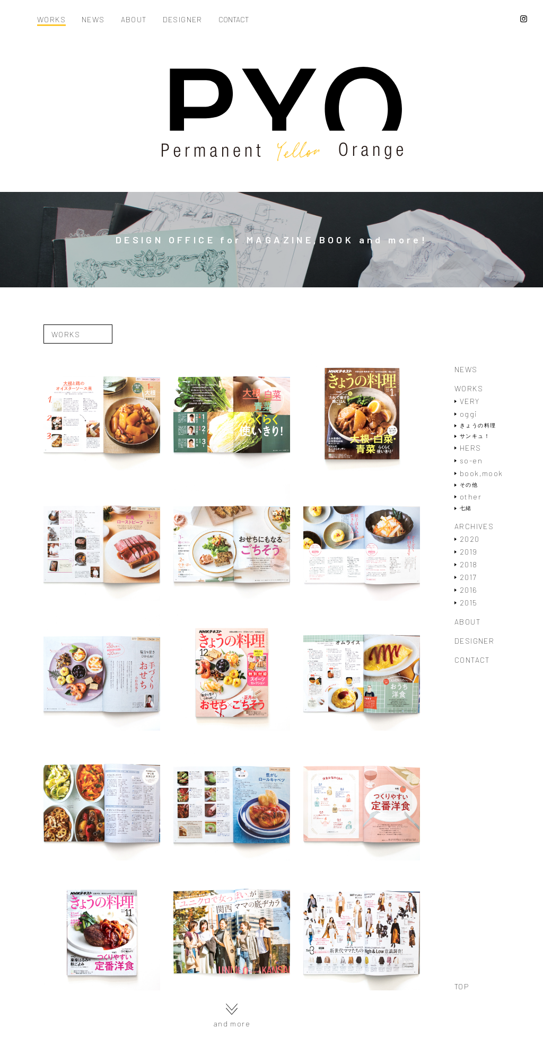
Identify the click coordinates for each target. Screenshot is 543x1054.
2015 (469, 602)
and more (231, 1015)
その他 (469, 485)
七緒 (466, 508)
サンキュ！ (475, 436)
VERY (470, 401)
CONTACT (233, 20)
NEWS (93, 20)
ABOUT (134, 20)
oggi (468, 413)
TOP (461, 986)
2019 (469, 551)
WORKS (51, 20)
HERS (470, 447)
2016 (469, 589)
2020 (470, 538)
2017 (468, 577)
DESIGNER (183, 20)
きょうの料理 (478, 425)
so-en (471, 460)
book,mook (481, 473)
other (470, 496)
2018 (469, 564)
